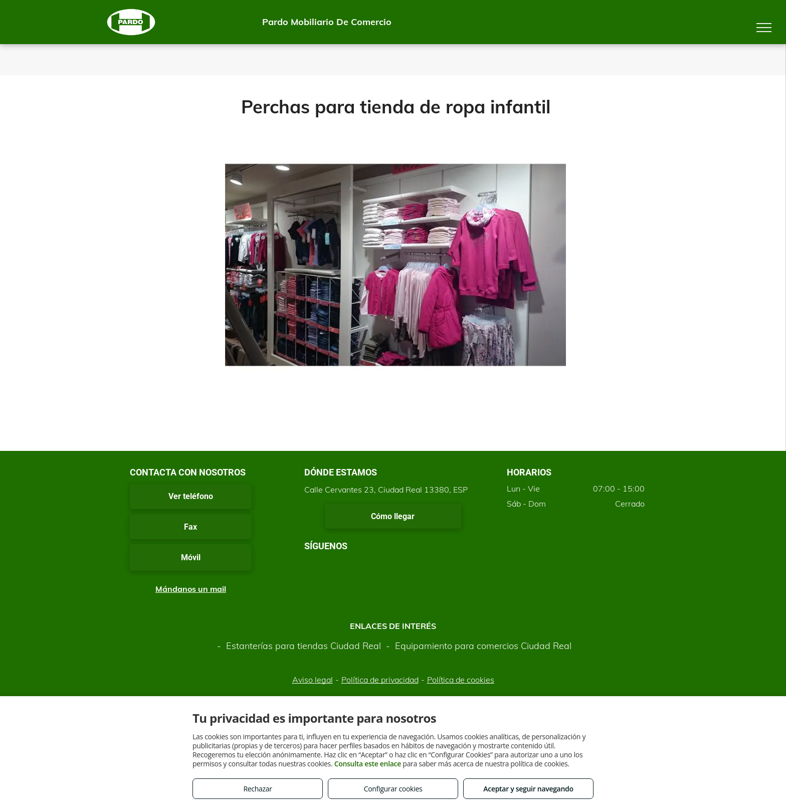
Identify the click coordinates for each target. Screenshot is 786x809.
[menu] (764, 28)
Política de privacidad (380, 680)
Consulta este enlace (367, 763)
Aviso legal (312, 680)
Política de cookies (460, 680)
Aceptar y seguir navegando (528, 788)
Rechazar (257, 788)
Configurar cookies (393, 788)
